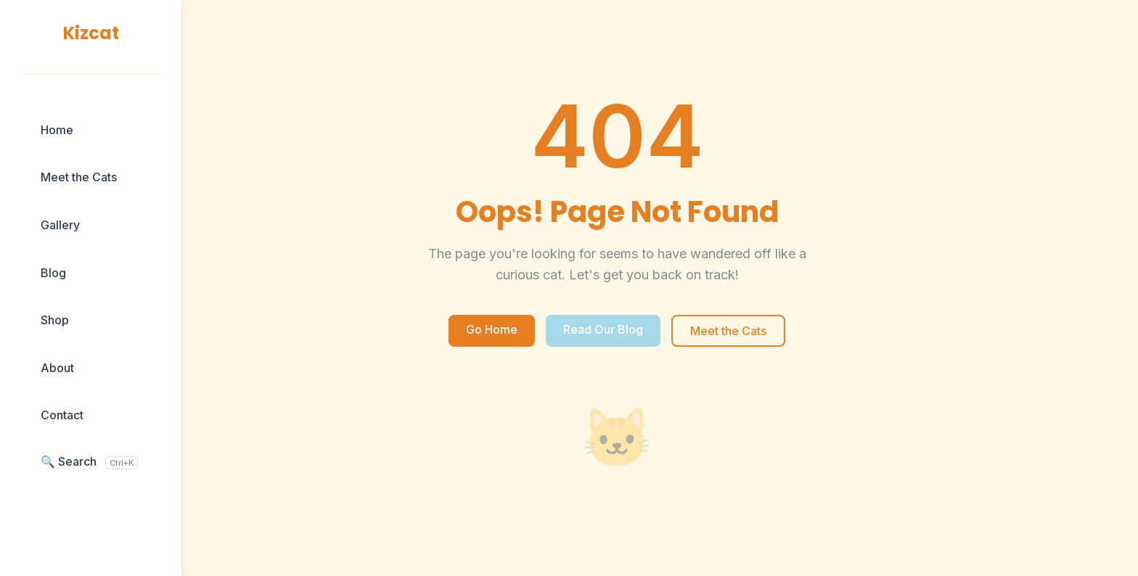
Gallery (60, 225)
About (57, 368)
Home (57, 130)
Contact (62, 415)
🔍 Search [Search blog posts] (89, 461)
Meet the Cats (79, 177)
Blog (53, 273)
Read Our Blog (603, 329)
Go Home (491, 329)
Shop (55, 320)
